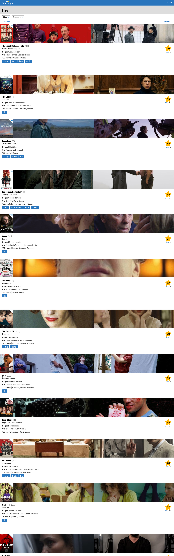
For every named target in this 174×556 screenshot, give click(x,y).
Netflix (28, 61)
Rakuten (20, 61)
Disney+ (6, 61)
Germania (17, 17)
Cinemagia (7, 3)
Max (5, 17)
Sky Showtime (16, 207)
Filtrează (7, 21)
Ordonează (166, 21)
